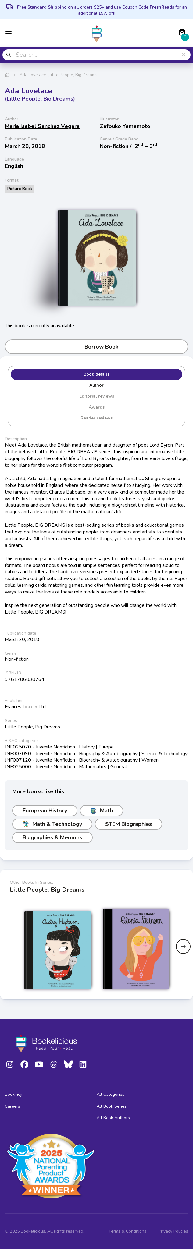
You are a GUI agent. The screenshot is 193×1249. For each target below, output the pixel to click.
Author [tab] (96, 385)
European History (45, 810)
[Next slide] (183, 946)
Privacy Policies (173, 1231)
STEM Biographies (128, 824)
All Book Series (112, 1106)
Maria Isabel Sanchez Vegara (42, 126)
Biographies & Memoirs (52, 837)
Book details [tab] (96, 374)
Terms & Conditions (127, 1231)
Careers (12, 1106)
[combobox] (96, 54)
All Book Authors (113, 1118)
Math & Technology (52, 824)
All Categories (110, 1094)
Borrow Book (96, 346)
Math (101, 810)
